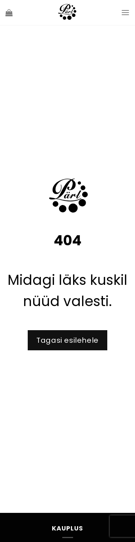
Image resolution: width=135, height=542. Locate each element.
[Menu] (125, 12)
